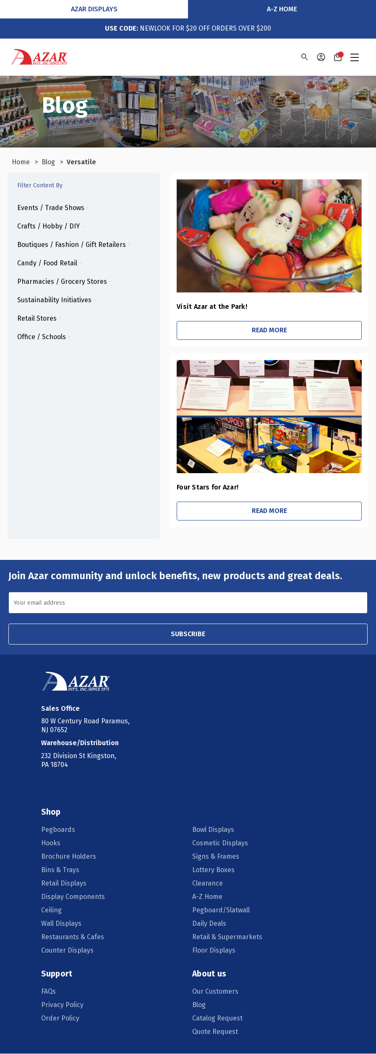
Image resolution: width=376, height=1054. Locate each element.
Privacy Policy (63, 1005)
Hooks (51, 843)
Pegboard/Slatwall (221, 910)
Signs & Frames (215, 857)
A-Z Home (282, 9)
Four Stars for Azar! (181, 487)
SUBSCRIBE (188, 634)
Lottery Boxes (213, 870)
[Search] (304, 57)
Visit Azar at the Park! (185, 307)
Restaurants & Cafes (73, 937)
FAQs (49, 992)
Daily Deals (209, 924)
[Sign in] (321, 57)
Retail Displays (64, 884)
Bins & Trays (61, 870)
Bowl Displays (213, 830)
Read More (256, 330)
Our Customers (215, 992)
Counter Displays (68, 951)
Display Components (74, 897)
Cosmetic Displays (220, 843)
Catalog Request (217, 1019)
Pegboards (59, 830)
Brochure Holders (69, 857)
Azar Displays (94, 9)
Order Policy (61, 1019)
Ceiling (52, 910)
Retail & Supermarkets (227, 937)
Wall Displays (62, 924)
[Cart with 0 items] (338, 57)
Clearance (207, 884)
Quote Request (215, 1032)
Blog (199, 1005)
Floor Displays (213, 951)
